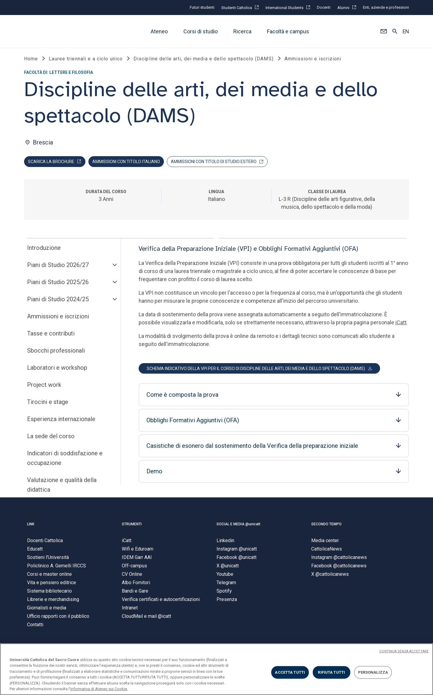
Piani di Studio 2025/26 (58, 283)
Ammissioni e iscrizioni (58, 317)
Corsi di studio (200, 31)
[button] (383, 31)
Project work (44, 386)
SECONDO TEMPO (326, 526)
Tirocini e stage (47, 403)
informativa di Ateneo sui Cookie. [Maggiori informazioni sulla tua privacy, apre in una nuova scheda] (99, 689)
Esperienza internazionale (61, 420)
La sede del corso (51, 437)
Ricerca (242, 31)
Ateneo (159, 31)
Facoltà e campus (288, 31)
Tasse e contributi (51, 334)
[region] (216, 669)
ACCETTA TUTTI (290, 672)
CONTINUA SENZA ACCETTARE (403, 651)
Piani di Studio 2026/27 (58, 266)
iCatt (401, 324)
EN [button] (406, 32)
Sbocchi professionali (56, 352)
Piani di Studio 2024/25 (58, 300)
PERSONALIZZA (373, 672)
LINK (30, 526)
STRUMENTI (132, 526)
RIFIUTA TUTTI (331, 672)
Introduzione (44, 249)
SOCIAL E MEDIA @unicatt (238, 526)
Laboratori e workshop (57, 369)
